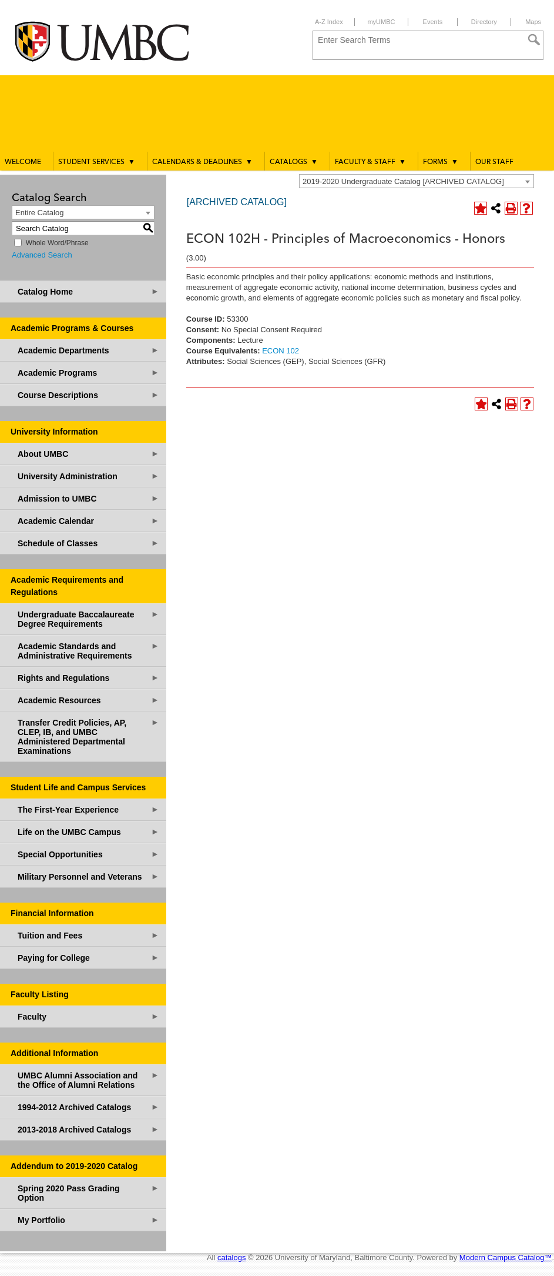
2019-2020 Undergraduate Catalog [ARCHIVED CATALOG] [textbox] (403, 181)
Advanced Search (42, 254)
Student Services (96, 162)
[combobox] (416, 181)
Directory (484, 21)
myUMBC (381, 21)
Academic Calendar (88, 521)
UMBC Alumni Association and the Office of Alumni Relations (88, 1080)
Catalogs (294, 162)
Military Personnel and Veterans (88, 876)
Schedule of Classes (88, 543)
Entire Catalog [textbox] (39, 212)
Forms (440, 162)
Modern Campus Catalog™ (505, 1257)
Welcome (23, 162)
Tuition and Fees (88, 935)
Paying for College (88, 958)
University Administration (88, 476)
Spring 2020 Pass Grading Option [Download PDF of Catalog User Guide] (88, 1192)
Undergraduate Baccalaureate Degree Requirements (88, 619)
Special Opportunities (88, 854)
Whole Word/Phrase (57, 243)
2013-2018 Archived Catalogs (88, 1129)
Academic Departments (88, 350)
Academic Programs (88, 373)
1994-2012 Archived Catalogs (88, 1107)
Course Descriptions (88, 395)
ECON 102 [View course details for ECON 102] (280, 350)
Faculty (88, 1016)
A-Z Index (329, 21)
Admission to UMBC (88, 498)
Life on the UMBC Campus (88, 832)
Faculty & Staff (370, 162)
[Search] (534, 40)
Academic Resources (88, 700)
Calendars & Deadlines (202, 162)
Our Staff (494, 162)
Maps (533, 21)
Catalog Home (88, 291)
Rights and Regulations (88, 678)
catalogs (231, 1257)
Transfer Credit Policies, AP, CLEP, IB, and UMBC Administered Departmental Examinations (88, 736)
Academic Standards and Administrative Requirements (88, 650)
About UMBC (88, 454)
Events (433, 21)
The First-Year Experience (88, 809)
